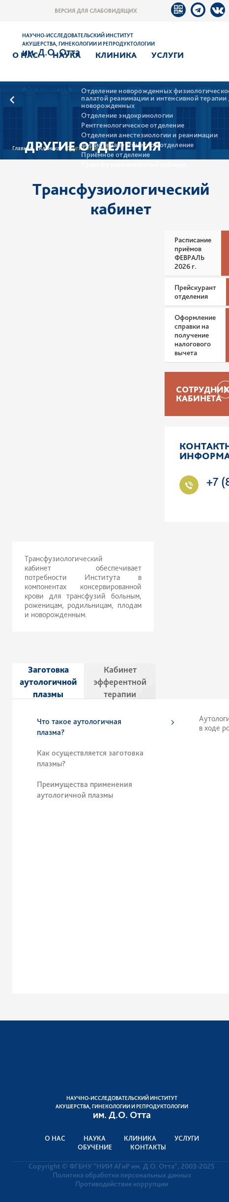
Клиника (116, 55)
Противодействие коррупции (121, 1183)
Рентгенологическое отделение (132, 125)
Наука (67, 55)
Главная (22, 148)
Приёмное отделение (115, 154)
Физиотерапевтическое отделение (137, 145)
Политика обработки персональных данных (122, 1175)
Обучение (47, 87)
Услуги (167, 55)
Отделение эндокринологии (127, 115)
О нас (25, 55)
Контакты (148, 1147)
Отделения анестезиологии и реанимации (149, 135)
